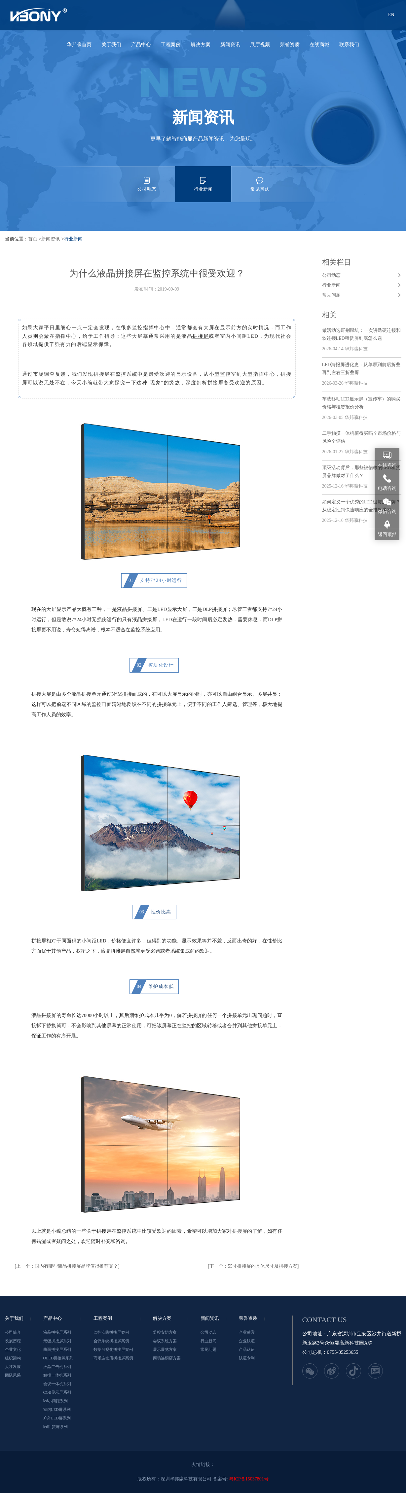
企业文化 (13, 1349)
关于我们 (111, 44)
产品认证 (247, 1349)
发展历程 (13, 1341)
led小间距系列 (55, 1401)
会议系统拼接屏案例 (111, 1341)
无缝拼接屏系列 (57, 1341)
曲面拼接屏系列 (57, 1349)
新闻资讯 (230, 44)
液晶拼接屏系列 (57, 1332)
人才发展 (13, 1366)
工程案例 (171, 44)
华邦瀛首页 (79, 44)
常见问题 (260, 179)
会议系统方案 (165, 1341)
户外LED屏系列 (57, 1418)
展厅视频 (260, 44)
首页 (32, 239)
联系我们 (349, 44)
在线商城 (319, 44)
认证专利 (247, 1358)
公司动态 (147, 179)
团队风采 (13, 1375)
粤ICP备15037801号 (249, 1479)
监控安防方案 (165, 1332)
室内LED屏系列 (57, 1409)
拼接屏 (104, 1231)
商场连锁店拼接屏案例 (113, 1358)
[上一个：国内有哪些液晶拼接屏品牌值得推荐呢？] (67, 1266)
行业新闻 (203, 179)
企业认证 (247, 1341)
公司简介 (13, 1332)
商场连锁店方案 (167, 1358)
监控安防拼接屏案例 (111, 1332)
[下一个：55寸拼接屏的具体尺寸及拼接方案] (253, 1266)
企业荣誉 (247, 1332)
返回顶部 (387, 534)
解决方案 (200, 44)
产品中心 (141, 44)
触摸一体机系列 (57, 1375)
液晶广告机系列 (57, 1366)
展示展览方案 (165, 1349)
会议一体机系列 (57, 1384)
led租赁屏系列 (55, 1426)
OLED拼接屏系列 (58, 1358)
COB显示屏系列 (57, 1392)
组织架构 (13, 1358)
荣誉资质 (290, 44)
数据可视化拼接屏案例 (113, 1349)
